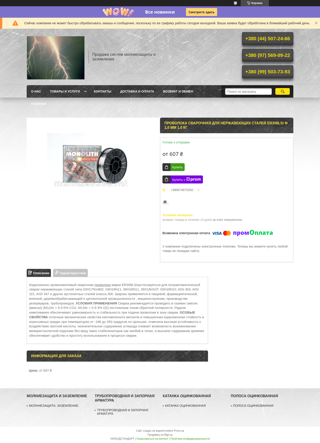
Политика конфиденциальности (190, 438)
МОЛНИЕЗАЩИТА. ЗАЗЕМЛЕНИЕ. (54, 405)
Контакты (102, 91)
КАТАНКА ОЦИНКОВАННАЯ (185, 405)
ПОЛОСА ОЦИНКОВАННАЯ (253, 405)
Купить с (186, 179)
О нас (36, 91)
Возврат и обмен (178, 91)
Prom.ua (179, 430)
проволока (102, 285)
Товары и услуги (65, 91)
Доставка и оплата (137, 91)
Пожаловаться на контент (152, 438)
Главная (38, 104)
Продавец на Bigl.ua (160, 434)
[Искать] (282, 91)
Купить (177, 167)
